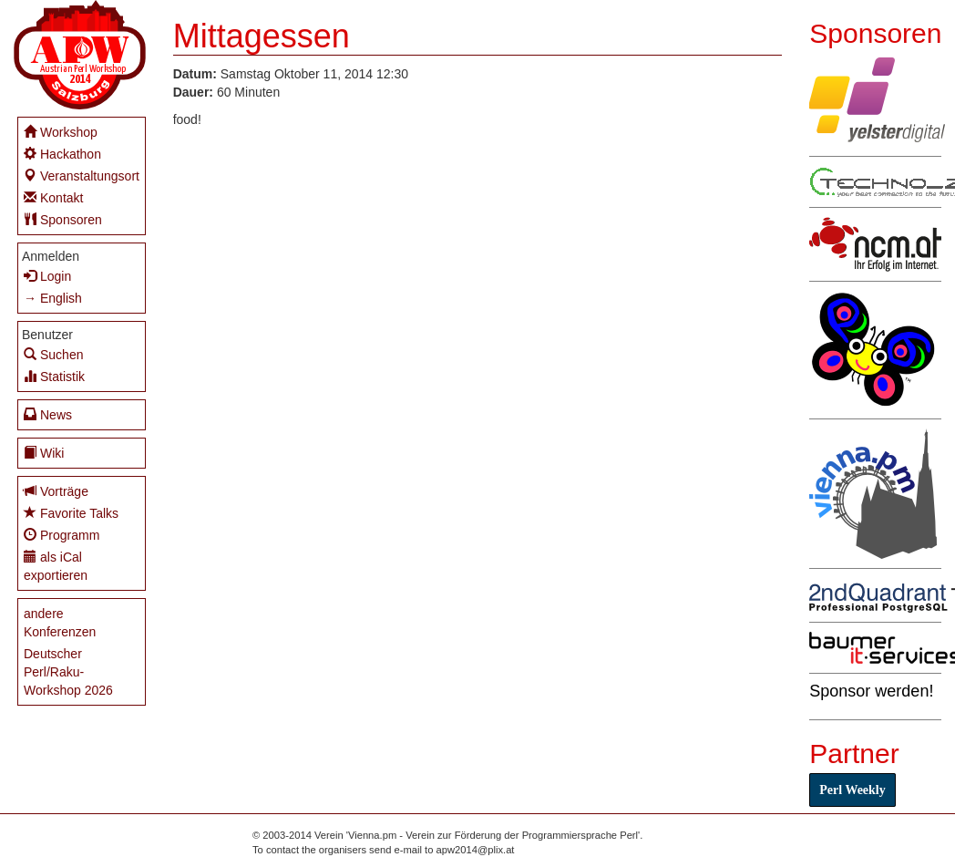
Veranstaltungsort (81, 175)
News (48, 414)
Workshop (61, 131)
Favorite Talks (71, 513)
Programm (61, 534)
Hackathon (62, 153)
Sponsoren (63, 219)
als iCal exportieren (55, 566)
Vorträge (56, 491)
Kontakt (53, 197)
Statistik (54, 376)
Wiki (44, 452)
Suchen (53, 354)
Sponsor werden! (871, 691)
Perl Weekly (852, 790)
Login (47, 276)
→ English (53, 298)
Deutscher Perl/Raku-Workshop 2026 (68, 671)
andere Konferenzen (60, 622)
